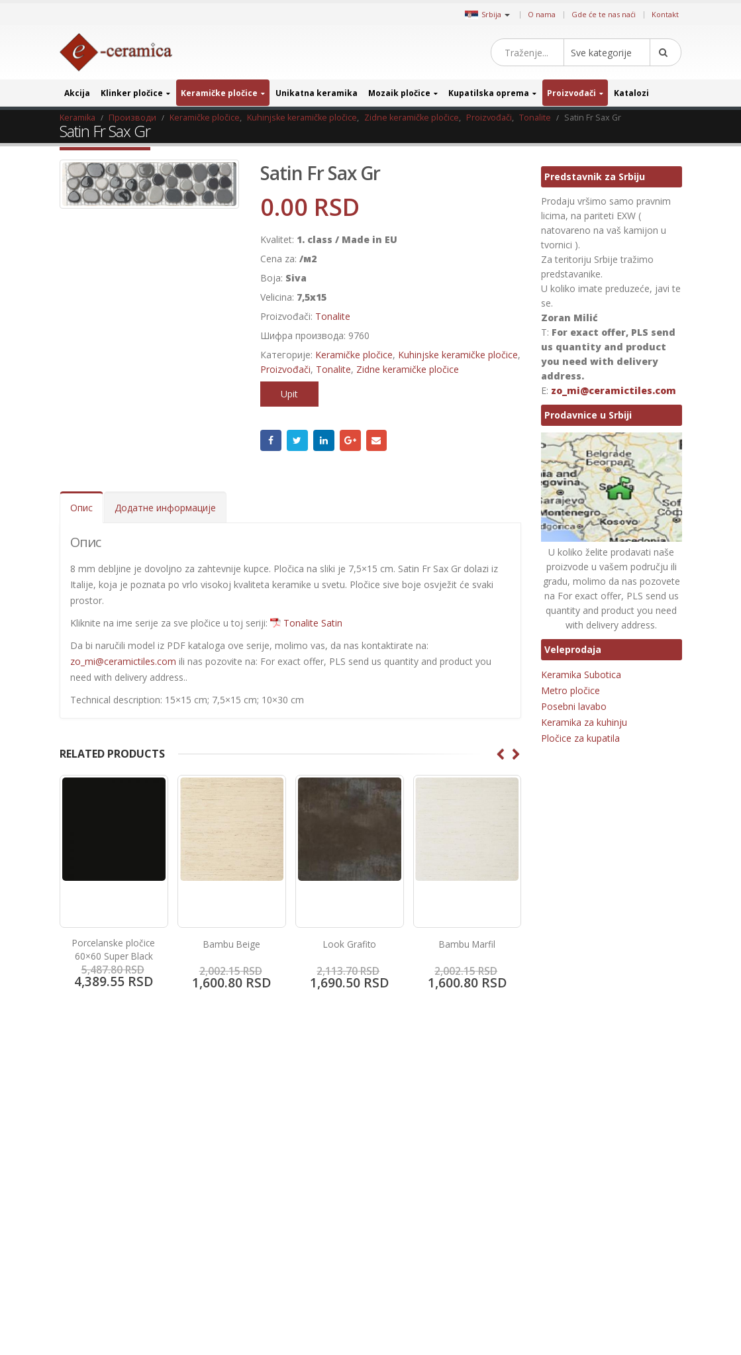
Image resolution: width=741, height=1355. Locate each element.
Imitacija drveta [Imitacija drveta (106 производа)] (571, 1154)
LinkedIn (323, 440)
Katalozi (631, 93)
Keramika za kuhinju (584, 722)
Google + (350, 440)
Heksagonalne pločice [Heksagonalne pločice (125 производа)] (582, 1133)
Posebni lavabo (574, 706)
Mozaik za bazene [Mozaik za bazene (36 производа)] (642, 1237)
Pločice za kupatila (580, 738)
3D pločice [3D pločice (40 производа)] (562, 1112)
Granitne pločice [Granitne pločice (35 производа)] (622, 1112)
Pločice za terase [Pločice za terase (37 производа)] (573, 1321)
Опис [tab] (81, 507)
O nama (542, 14)
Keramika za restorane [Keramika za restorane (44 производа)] (584, 1216)
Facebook (270, 440)
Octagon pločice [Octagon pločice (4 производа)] (572, 1279)
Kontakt (665, 14)
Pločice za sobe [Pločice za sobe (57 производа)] (648, 1300)
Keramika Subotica (581, 674)
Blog (76, 1113)
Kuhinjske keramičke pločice (458, 354)
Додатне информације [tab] (165, 507)
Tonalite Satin (312, 623)
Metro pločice (570, 690)
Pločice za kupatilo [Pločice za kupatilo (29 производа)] (577, 1300)
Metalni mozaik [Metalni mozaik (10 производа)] (571, 1237)
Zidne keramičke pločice (407, 369)
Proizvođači (571, 93)
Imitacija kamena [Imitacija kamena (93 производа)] (641, 1154)
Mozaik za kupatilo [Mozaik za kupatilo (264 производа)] (577, 1258)
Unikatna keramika (316, 93)
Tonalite (332, 316)
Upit (289, 393)
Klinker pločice (132, 93)
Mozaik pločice (399, 93)
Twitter (297, 440)
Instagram (459, 1117)
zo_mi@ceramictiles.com (123, 661)
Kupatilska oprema (488, 93)
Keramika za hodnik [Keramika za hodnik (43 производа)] (579, 1196)
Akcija (77, 93)
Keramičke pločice (219, 93)
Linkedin (482, 1117)
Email (376, 440)
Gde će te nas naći (603, 14)
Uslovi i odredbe (100, 1194)
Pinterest (437, 1117)
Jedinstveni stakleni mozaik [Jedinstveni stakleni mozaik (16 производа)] (591, 1174)
